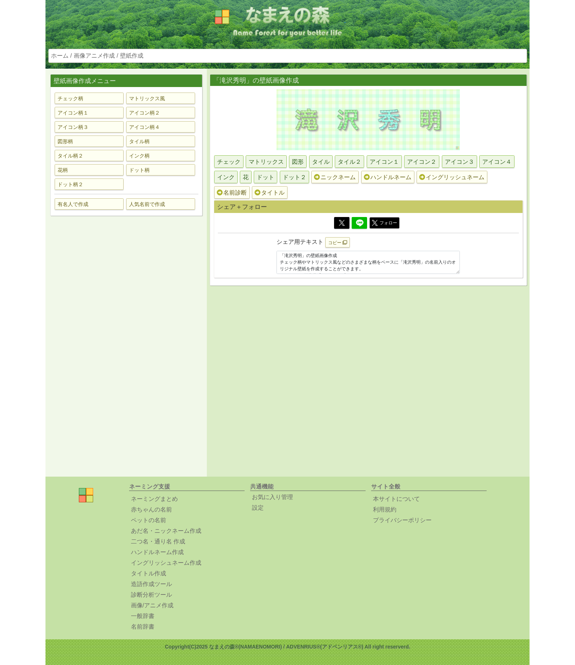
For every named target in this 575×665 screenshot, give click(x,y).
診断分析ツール (151, 595)
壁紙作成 (131, 56)
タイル (321, 162)
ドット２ (294, 177)
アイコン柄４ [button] (144, 127)
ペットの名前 (148, 520)
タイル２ (349, 162)
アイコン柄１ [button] (73, 113)
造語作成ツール (151, 584)
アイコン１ (384, 162)
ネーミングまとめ (154, 499)
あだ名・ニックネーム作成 (166, 531)
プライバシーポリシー (402, 520)
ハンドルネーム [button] (387, 177)
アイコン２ (421, 162)
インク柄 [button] (139, 156)
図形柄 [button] (65, 141)
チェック (229, 162)
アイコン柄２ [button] (144, 113)
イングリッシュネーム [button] (451, 177)
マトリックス (266, 162)
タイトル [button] (269, 192)
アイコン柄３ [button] (73, 127)
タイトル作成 (148, 573)
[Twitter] (341, 223)
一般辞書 (142, 616)
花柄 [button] (63, 170)
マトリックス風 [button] (147, 98)
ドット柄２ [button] (70, 184)
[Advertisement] (126, 337)
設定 (258, 508)
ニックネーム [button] (335, 177)
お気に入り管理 (272, 497)
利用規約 (384, 509)
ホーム (60, 56)
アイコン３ (459, 162)
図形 (298, 162)
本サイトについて (396, 499)
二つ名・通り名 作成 (158, 541)
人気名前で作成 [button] (147, 204)
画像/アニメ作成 (152, 605)
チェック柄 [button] (70, 98)
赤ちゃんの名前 (151, 509)
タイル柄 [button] (139, 141)
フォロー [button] (384, 223)
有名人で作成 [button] (73, 204)
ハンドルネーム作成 (157, 552)
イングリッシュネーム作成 (166, 563)
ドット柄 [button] (139, 170)
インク (226, 177)
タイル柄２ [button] (70, 156)
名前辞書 (142, 627)
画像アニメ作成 (94, 56)
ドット (265, 177)
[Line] (359, 223)
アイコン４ (497, 162)
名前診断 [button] (232, 192)
